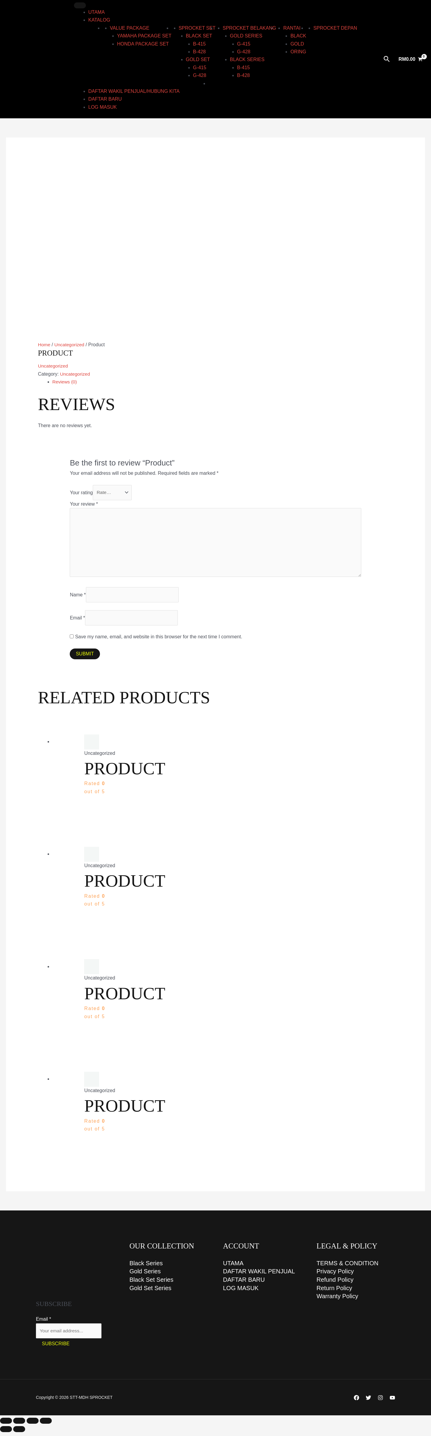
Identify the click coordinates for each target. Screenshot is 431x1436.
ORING (298, 51)
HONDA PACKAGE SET (143, 43)
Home (44, 344)
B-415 (199, 43)
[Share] (33, 1425)
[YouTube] (392, 1401)
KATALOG (99, 19)
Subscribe (55, 1347)
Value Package (129, 28)
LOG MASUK (102, 107)
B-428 (199, 51)
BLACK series (247, 59)
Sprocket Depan (335, 28)
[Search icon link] (386, 59)
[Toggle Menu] (80, 5)
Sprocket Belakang (249, 28)
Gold (297, 43)
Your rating (81, 492)
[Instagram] (380, 1401)
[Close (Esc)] (46, 1425)
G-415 (199, 67)
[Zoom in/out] (6, 1425)
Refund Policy (335, 1283)
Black (298, 35)
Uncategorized (70, 344)
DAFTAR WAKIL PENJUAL (259, 1275)
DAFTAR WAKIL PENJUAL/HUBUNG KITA (134, 91)
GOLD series (246, 35)
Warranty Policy (337, 1300)
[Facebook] (356, 1401)
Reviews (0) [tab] (65, 381)
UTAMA (96, 12)
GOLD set (198, 59)
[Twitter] (368, 1401)
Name (78, 597)
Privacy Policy (335, 1275)
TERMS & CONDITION (348, 1266)
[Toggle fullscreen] (19, 1425)
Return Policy (334, 1292)
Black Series (146, 1266)
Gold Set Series (151, 1292)
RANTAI (291, 28)
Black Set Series (152, 1283)
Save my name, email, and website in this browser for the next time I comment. (158, 640)
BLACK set (199, 35)
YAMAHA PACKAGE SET (144, 35)
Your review (84, 504)
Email (77, 620)
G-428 (199, 75)
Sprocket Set (197, 28)
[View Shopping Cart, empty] (410, 59)
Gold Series (145, 1275)
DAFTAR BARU (105, 99)
